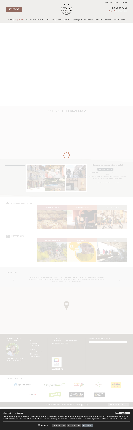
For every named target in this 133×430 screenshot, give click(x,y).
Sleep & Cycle (62, 20)
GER (126, 2)
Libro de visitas (119, 20)
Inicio (10, 20)
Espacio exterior (35, 20)
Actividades (49, 20)
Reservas (107, 20)
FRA (121, 2)
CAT (106, 2)
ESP (111, 2)
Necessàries (44, 425)
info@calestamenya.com (117, 11)
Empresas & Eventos (92, 20)
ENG (116, 2)
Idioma (117, 413)
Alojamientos (20, 20)
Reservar (13, 9)
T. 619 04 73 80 (119, 8)
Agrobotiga (75, 20)
